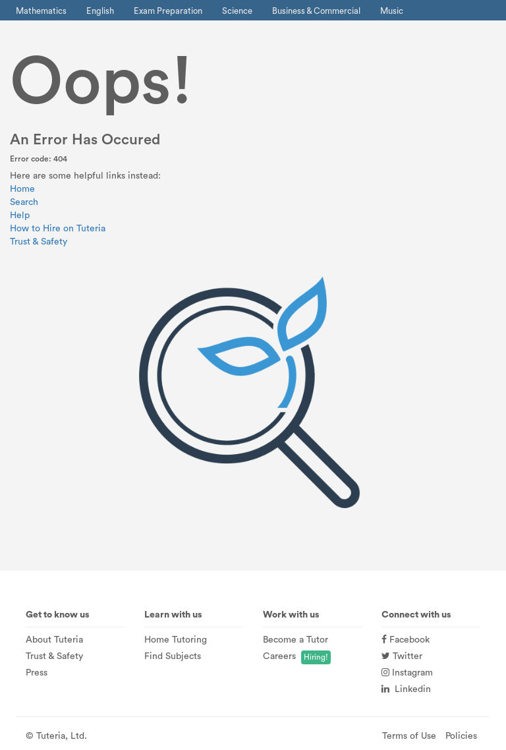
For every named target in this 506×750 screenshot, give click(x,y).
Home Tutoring (175, 640)
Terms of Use (409, 736)
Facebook (405, 640)
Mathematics (41, 11)
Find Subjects (172, 656)
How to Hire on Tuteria (57, 228)
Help (20, 215)
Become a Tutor (295, 640)
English (100, 11)
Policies (461, 736)
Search (24, 202)
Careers (279, 656)
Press (36, 673)
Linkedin (406, 689)
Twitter (401, 656)
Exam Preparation (168, 11)
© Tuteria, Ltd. (56, 736)
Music (391, 11)
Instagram (407, 673)
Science (237, 11)
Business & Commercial (316, 11)
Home (22, 189)
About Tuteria (54, 640)
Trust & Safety (38, 241)
